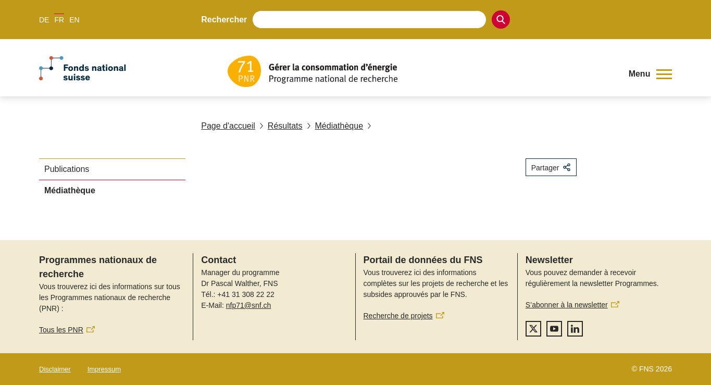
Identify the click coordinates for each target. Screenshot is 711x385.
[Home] (420, 71)
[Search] (501, 19)
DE (44, 20)
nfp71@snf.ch (248, 305)
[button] (650, 74)
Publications (66, 169)
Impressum (104, 369)
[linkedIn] (575, 329)
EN (74, 20)
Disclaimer (55, 369)
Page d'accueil (228, 125)
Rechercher (224, 19)
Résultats (281, 125)
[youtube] (554, 329)
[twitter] (533, 329)
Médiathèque (335, 125)
